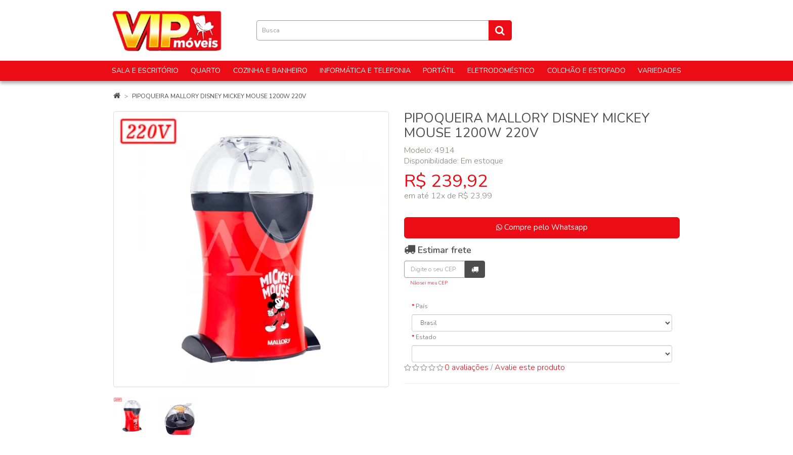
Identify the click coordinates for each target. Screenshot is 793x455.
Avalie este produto (530, 367)
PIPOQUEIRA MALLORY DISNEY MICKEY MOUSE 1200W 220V (219, 96)
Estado (426, 337)
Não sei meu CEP (429, 282)
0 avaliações (467, 367)
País (422, 306)
